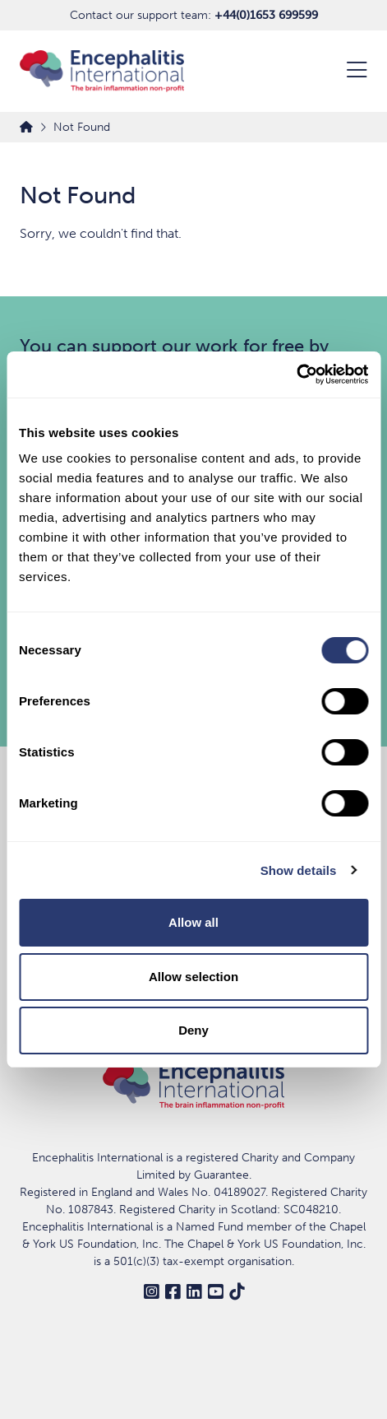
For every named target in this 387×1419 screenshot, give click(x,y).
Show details (298, 870)
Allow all (193, 922)
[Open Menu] (347, 71)
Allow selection (193, 977)
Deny (193, 1030)
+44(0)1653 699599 (266, 15)
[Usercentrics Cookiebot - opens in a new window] (296, 374)
